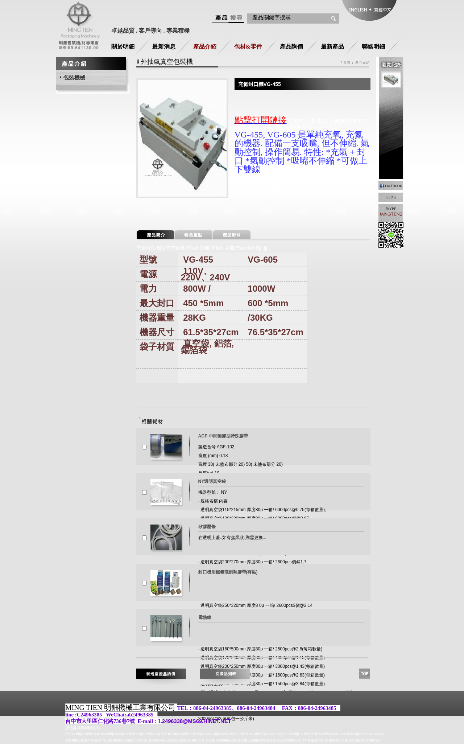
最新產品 (332, 47)
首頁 (347, 63)
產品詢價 (291, 47)
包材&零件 (248, 47)
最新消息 (163, 47)
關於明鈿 (122, 47)
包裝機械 (74, 77)
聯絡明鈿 (373, 47)
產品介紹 (204, 47)
